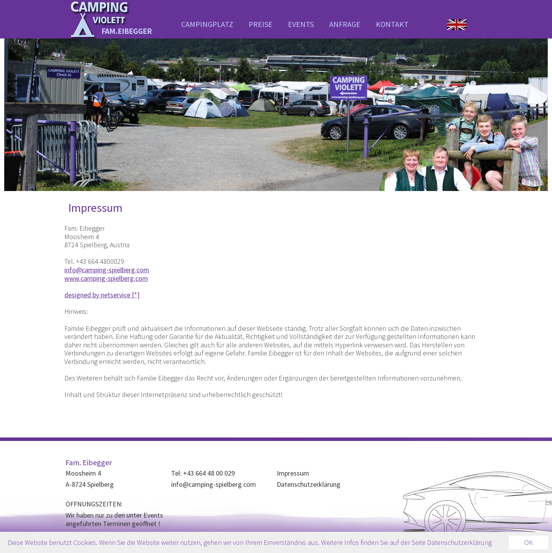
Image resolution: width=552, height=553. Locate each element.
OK (528, 542)
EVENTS (301, 24)
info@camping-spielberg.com (106, 269)
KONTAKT (392, 24)
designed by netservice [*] (102, 294)
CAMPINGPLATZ (207, 24)
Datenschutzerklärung (308, 484)
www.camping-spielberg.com (106, 278)
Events (153, 515)
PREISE (261, 24)
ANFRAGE (344, 24)
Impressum (293, 473)
